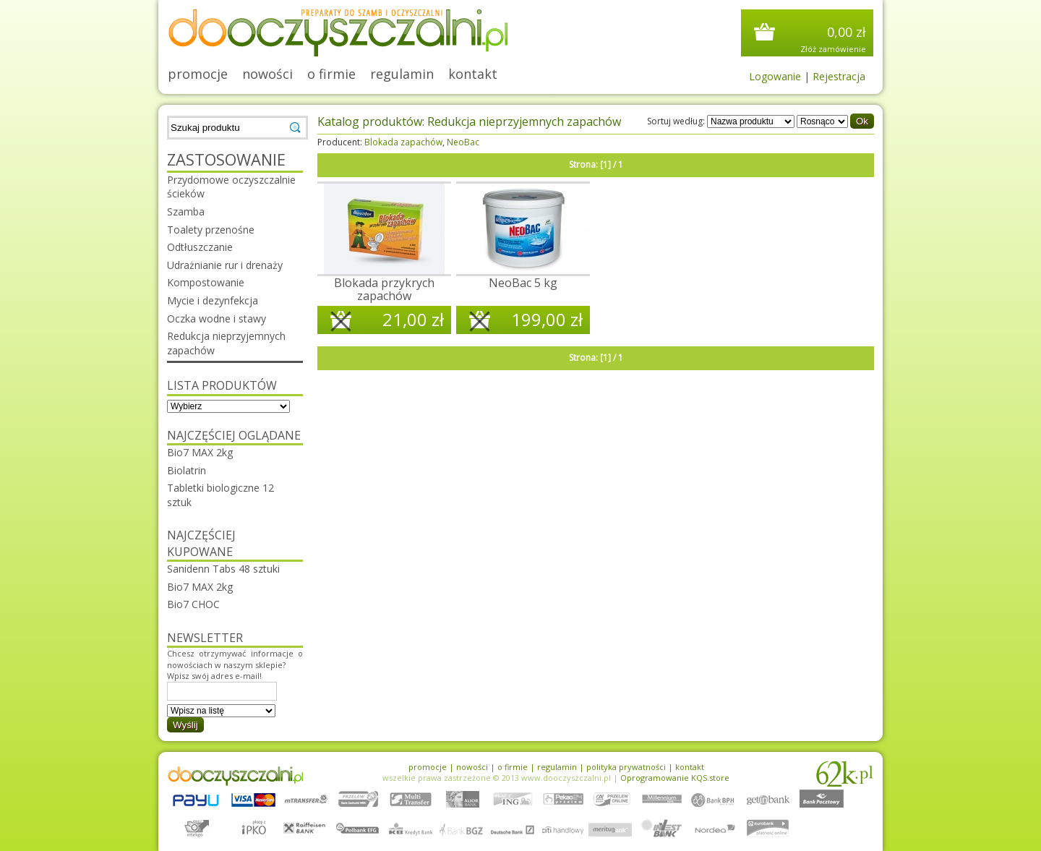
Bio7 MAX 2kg (200, 452)
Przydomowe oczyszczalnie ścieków (231, 187)
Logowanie (775, 76)
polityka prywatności (626, 766)
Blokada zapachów (403, 142)
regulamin (402, 73)
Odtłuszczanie (200, 247)
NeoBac (463, 142)
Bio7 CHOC (193, 604)
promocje (198, 73)
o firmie (331, 73)
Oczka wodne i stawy (216, 318)
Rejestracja (839, 76)
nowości (267, 73)
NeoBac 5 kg (523, 283)
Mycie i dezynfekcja (212, 300)
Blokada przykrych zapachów (384, 289)
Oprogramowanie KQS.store (674, 777)
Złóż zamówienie (833, 48)
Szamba (186, 211)
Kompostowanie (205, 282)
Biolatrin (186, 470)
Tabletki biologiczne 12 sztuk (220, 495)
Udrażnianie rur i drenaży (225, 265)
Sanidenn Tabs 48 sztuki (223, 569)
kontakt (472, 73)
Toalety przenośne (210, 229)
